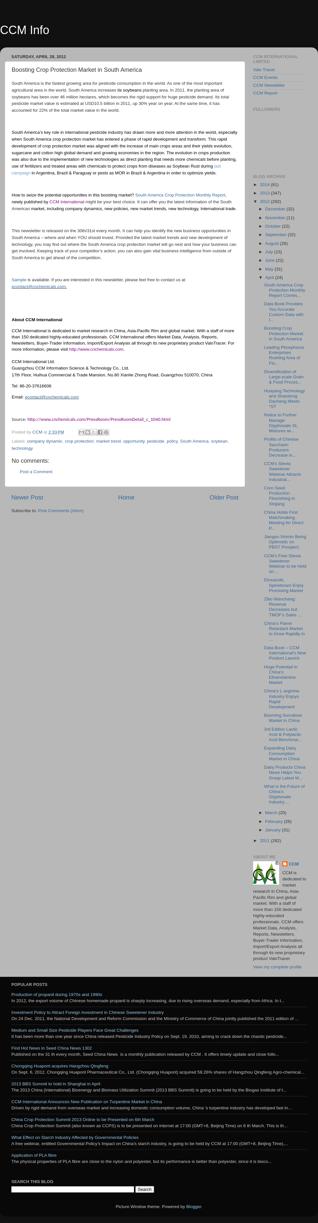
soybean (219, 441)
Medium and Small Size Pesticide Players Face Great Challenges (75, 1030)
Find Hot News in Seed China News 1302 (51, 1048)
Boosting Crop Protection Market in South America (283, 333)
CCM (294, 864)
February (274, 821)
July (269, 251)
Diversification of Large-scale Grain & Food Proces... (284, 377)
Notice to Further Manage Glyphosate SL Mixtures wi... (281, 422)
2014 (265, 184)
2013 (265, 193)
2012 (265, 201)
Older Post (224, 497)
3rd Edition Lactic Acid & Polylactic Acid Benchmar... (283, 734)
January (273, 829)
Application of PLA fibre (34, 1155)
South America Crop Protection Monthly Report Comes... (284, 290)
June (270, 260)
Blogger (193, 1206)
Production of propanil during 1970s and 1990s (56, 994)
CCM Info (24, 30)
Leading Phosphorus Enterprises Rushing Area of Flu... (284, 355)
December (276, 209)
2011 (265, 840)
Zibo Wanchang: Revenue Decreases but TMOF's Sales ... (282, 607)
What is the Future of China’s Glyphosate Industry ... (284, 794)
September (276, 234)
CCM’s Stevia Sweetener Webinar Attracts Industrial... (282, 471)
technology (22, 448)
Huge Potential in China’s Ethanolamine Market (281, 674)
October (273, 226)
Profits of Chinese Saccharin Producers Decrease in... (281, 447)
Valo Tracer (264, 69)
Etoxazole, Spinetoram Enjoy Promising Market (284, 585)
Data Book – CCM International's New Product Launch (285, 653)
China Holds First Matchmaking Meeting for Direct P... (284, 520)
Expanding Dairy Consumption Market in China (282, 753)
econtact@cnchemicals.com (39, 286)
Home (126, 497)
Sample (19, 279)
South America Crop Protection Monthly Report (180, 195)
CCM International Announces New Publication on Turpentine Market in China (86, 1101)
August (272, 243)
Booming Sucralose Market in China (283, 718)
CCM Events (265, 77)
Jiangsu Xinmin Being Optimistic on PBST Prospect (285, 541)
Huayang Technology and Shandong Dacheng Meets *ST (284, 398)
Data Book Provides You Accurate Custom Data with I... (284, 311)
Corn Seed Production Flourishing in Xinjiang (279, 495)
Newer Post (27, 497)
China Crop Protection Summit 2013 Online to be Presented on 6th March (82, 1119)
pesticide (155, 441)
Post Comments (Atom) (61, 510)
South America (194, 441)
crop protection (79, 441)
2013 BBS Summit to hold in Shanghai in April (55, 1083)
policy (172, 441)
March (271, 812)
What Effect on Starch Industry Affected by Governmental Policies (75, 1137)
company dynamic (44, 441)
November (276, 217)
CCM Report (265, 93)
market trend (108, 441)
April (270, 277)
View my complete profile (277, 967)
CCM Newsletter (269, 85)
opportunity (134, 441)
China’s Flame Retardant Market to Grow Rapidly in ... (284, 631)
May (270, 269)
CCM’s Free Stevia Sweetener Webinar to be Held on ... (285, 563)
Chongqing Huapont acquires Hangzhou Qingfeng (59, 1066)
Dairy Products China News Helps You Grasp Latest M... (285, 772)
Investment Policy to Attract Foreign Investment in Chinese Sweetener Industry (87, 1012)
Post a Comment (36, 471)
